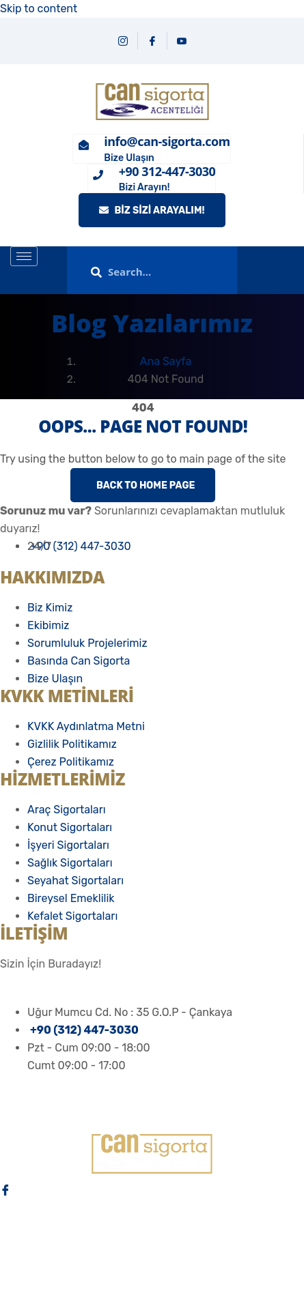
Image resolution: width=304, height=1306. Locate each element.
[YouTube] (181, 41)
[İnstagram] (152, 1221)
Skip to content (38, 8)
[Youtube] (152, 1252)
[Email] (152, 1283)
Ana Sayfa (165, 361)
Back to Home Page (144, 485)
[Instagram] (123, 41)
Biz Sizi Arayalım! (151, 210)
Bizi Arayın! (144, 187)
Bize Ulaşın (129, 158)
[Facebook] (152, 41)
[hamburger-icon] (24, 256)
